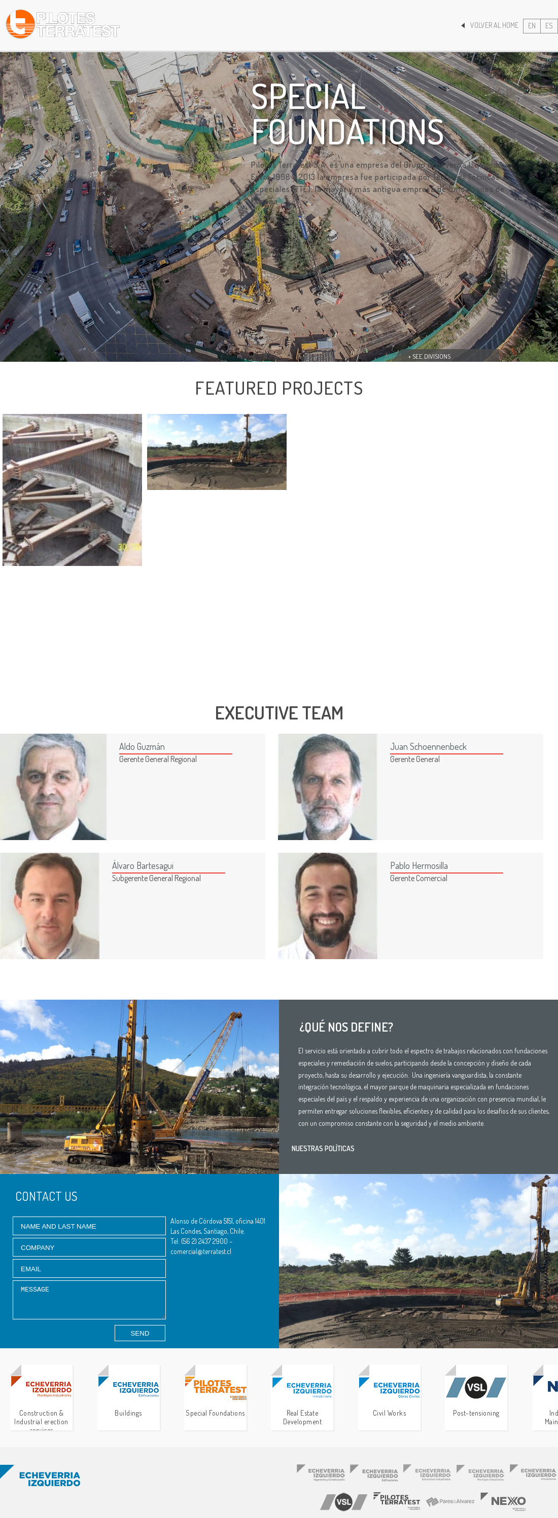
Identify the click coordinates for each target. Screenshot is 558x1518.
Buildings (128, 1396)
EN (532, 25)
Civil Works (389, 1396)
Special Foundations (215, 1396)
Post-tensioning (476, 1396)
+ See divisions (429, 356)
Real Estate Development (302, 1401)
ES (549, 25)
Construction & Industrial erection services (41, 1401)
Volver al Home (489, 25)
